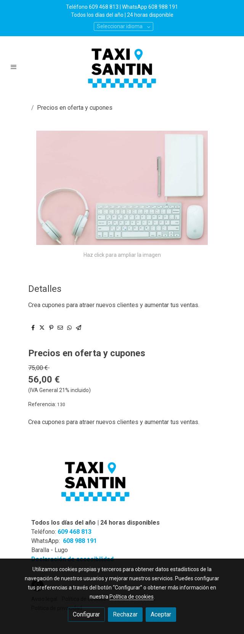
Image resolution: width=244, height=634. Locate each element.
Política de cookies (131, 597)
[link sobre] (122, 484)
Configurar (86, 614)
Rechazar (125, 614)
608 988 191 (80, 540)
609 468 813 (75, 531)
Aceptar (161, 614)
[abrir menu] (13, 66)
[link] (122, 67)
